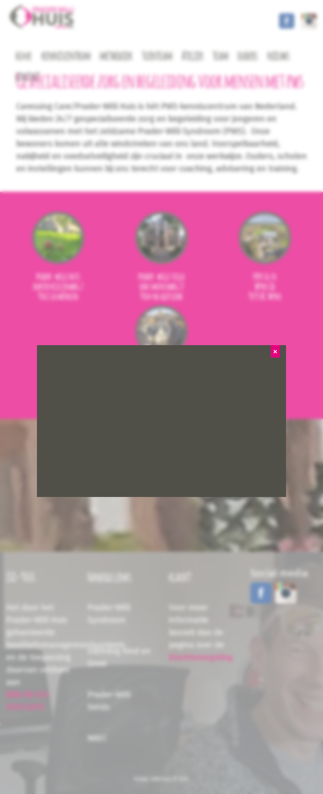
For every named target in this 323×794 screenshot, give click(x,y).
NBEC (97, 738)
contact (27, 77)
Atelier (192, 56)
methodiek (116, 56)
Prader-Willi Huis (152, 779)
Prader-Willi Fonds (109, 701)
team (220, 56)
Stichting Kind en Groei (119, 657)
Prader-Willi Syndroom (109, 614)
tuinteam (157, 56)
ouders (247, 56)
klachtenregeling (201, 657)
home (23, 56)
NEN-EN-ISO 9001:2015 (27, 701)
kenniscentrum (66, 56)
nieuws (278, 56)
